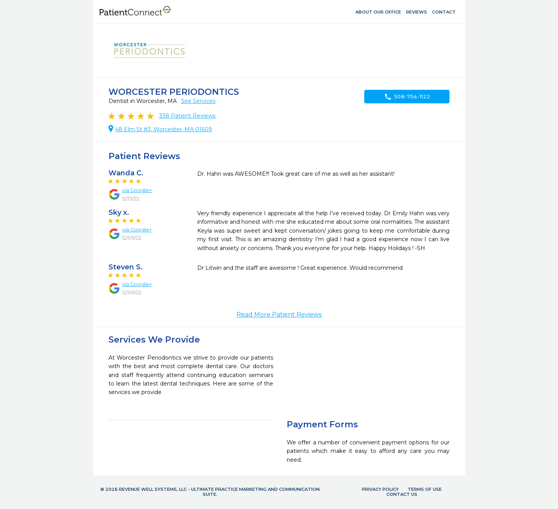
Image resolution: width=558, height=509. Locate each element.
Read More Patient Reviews (279, 314)
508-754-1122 (407, 97)
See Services (198, 101)
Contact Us (401, 494)
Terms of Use (425, 489)
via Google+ (137, 190)
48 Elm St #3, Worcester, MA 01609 (163, 129)
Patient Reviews (187, 115)
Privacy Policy (380, 489)
